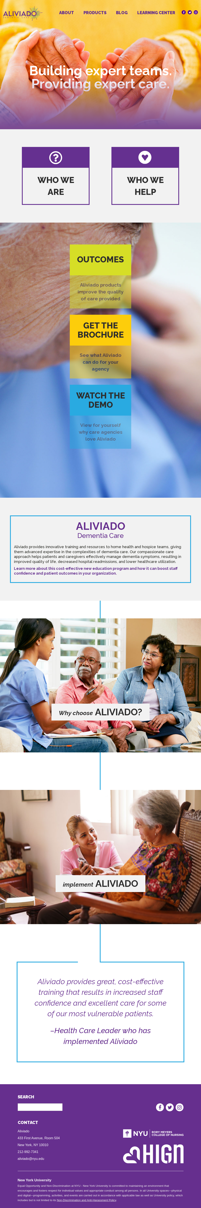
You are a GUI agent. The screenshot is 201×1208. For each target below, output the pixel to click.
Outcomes (100, 259)
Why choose (76, 713)
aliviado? (118, 712)
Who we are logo (55, 158)
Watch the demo (100, 400)
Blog (122, 12)
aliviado (116, 883)
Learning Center (156, 12)
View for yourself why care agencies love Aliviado (100, 432)
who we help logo (145, 158)
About (66, 12)
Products (95, 12)
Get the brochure (100, 330)
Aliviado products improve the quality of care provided (101, 291)
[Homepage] (28, 15)
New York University (34, 1180)
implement (78, 884)
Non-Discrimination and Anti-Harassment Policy (86, 1200)
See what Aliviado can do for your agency (100, 362)
